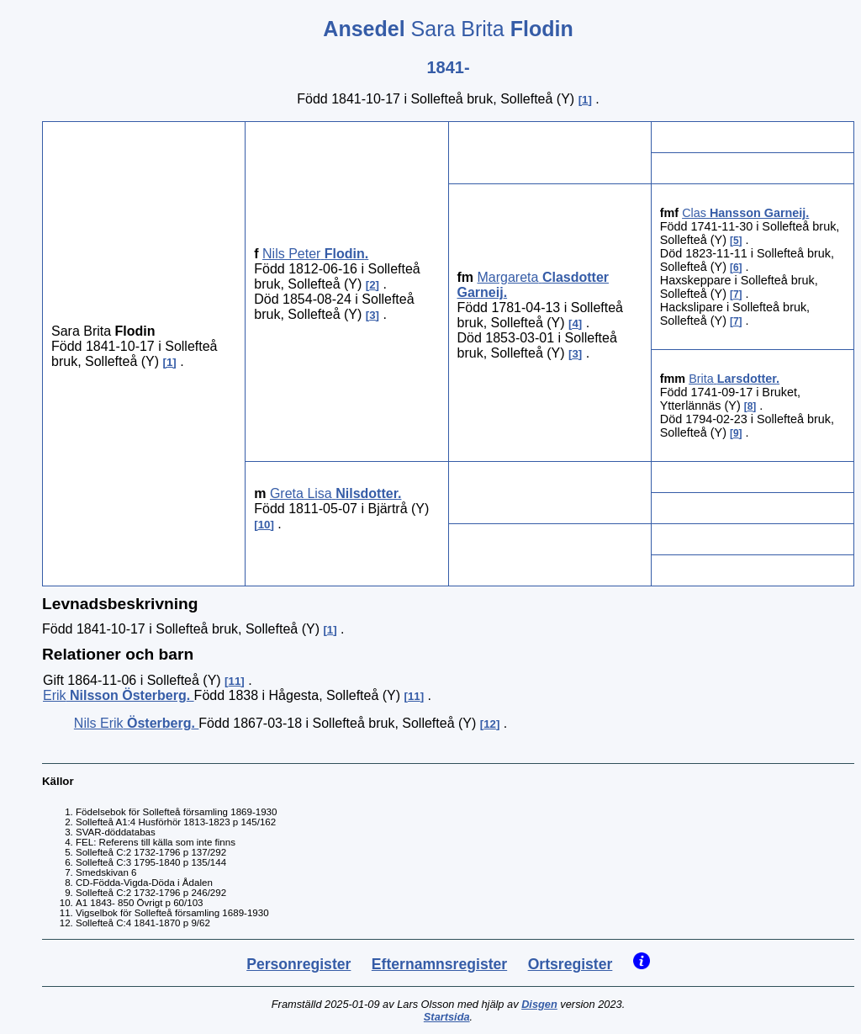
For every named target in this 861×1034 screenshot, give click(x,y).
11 (235, 681)
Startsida (447, 1016)
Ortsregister (570, 964)
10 (264, 524)
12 (489, 724)
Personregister (298, 964)
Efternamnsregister (439, 964)
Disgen (539, 1004)
